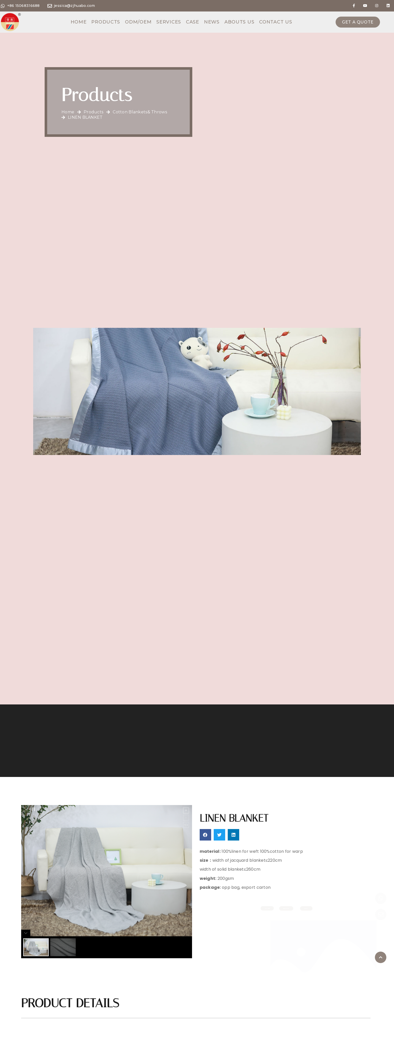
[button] (205, 835)
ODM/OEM (138, 22)
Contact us (275, 22)
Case (192, 22)
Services (168, 22)
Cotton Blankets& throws (140, 112)
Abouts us (239, 22)
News (212, 22)
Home (79, 22)
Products (105, 22)
